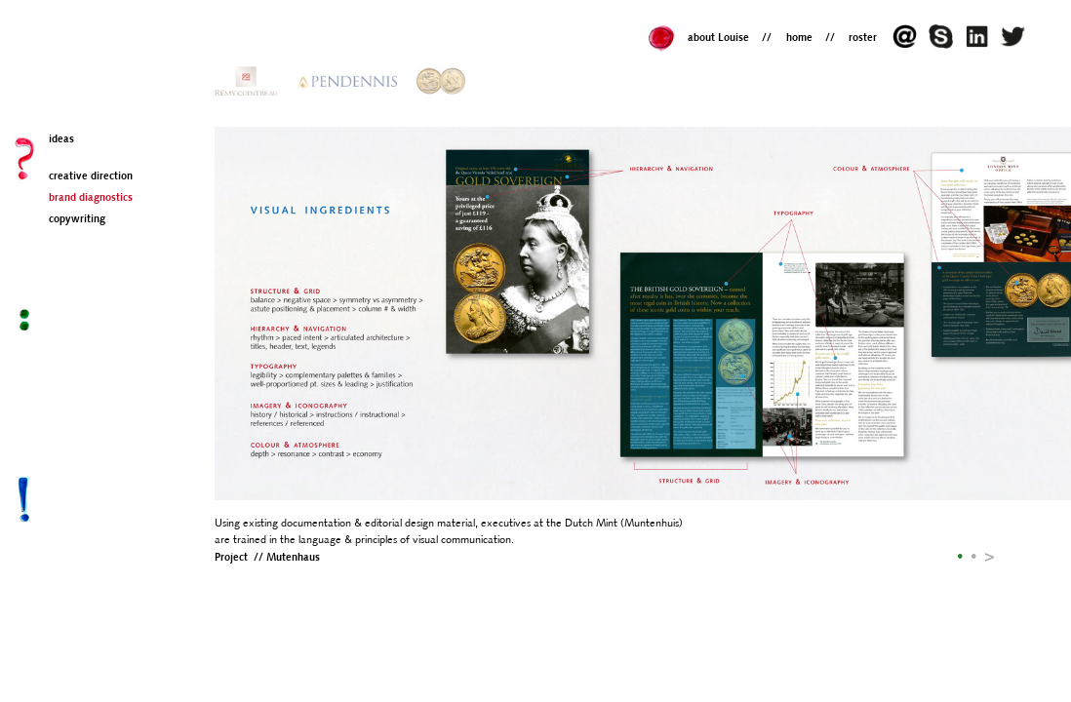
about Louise (718, 38)
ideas (61, 140)
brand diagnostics (91, 198)
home (799, 38)
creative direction (91, 177)
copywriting (77, 219)
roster (863, 38)
